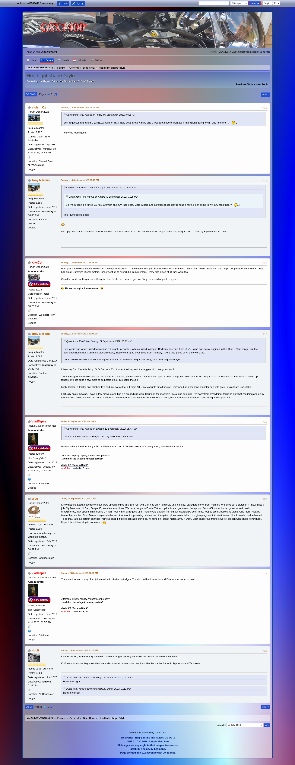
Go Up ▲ (170, 737)
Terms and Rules (153, 737)
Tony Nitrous (40, 180)
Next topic (262, 84)
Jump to (221, 725)
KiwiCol (37, 262)
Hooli (35, 650)
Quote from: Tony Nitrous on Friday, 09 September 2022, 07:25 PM (100, 115)
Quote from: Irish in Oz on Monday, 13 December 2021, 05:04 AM (100, 677)
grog (34, 498)
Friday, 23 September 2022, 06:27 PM (78, 498)
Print (265, 94)
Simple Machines (159, 741)
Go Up (29, 707)
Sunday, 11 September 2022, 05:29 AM (79, 262)
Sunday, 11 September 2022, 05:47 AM (79, 334)
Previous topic (245, 84)
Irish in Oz (38, 107)
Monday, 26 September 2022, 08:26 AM (79, 573)
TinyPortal (127, 737)
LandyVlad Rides (80, 468)
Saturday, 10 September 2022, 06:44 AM (80, 107)
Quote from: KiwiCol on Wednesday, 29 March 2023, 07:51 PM (98, 689)
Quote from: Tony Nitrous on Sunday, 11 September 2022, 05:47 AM (101, 429)
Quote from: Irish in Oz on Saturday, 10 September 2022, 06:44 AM (101, 187)
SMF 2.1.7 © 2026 (137, 741)
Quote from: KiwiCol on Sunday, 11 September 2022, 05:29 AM (99, 341)
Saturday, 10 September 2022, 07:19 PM (80, 180)
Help (138, 737)
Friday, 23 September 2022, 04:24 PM (78, 421)
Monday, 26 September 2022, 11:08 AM (79, 650)
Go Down (31, 94)
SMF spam (135, 732)
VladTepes (38, 421)
